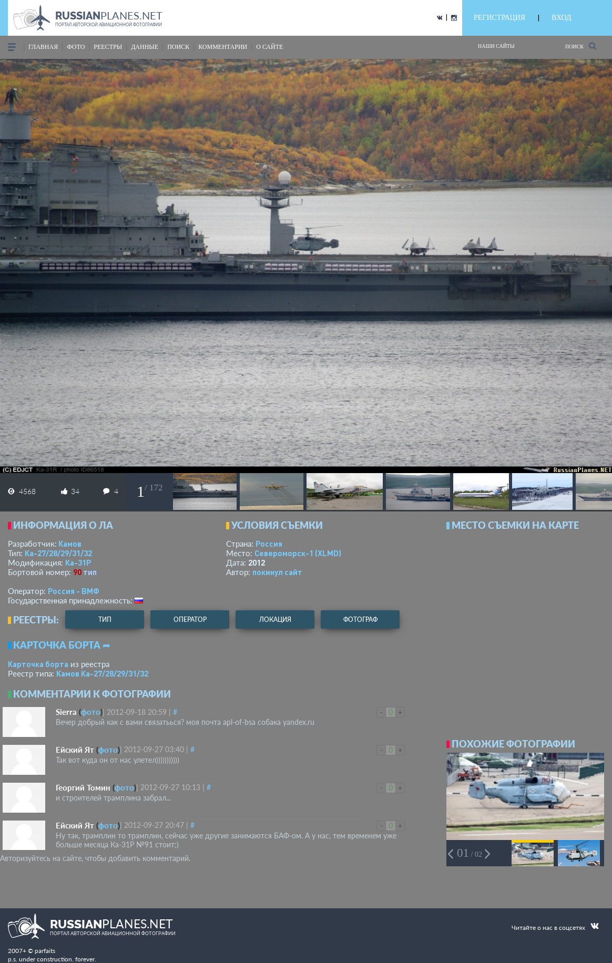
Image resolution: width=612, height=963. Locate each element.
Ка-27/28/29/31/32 (58, 553)
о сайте (269, 46)
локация (275, 619)
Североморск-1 (297, 553)
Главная (43, 46)
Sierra (66, 711)
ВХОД (561, 18)
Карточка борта (38, 664)
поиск (178, 46)
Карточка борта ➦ (61, 645)
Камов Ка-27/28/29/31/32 (102, 673)
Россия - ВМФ (73, 591)
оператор (190, 619)
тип (90, 572)
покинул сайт (277, 572)
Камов (69, 543)
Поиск (580, 46)
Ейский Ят (75, 749)
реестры (108, 46)
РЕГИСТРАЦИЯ (499, 18)
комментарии (222, 46)
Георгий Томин (83, 787)
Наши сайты (496, 46)
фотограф (360, 619)
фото (76, 46)
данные (144, 46)
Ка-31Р (78, 562)
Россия (269, 543)
